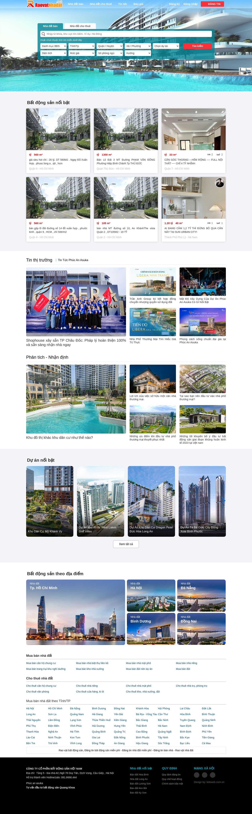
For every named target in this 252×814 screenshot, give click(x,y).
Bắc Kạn (185, 737)
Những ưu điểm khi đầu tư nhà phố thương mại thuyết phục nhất (153, 438)
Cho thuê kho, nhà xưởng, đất (143, 691)
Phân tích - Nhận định (47, 357)
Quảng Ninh (209, 720)
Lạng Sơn (75, 720)
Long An (30, 714)
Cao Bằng (141, 731)
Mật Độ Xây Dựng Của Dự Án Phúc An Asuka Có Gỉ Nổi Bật (203, 300)
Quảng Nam (77, 714)
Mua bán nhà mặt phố (138, 663)
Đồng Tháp (98, 743)
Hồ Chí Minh (55, 708)
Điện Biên (53, 725)
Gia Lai (96, 737)
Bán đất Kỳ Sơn (138, 792)
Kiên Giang (120, 720)
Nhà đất (34, 583)
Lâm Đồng (54, 720)
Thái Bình (141, 725)
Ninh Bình (207, 725)
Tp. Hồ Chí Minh (43, 588)
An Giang (119, 743)
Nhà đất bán (76, 3)
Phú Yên (207, 731)
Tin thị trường (39, 259)
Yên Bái (118, 714)
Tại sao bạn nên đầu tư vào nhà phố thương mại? (203, 397)
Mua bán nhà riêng (186, 663)
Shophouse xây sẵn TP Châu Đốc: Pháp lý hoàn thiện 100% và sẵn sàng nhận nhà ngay (76, 342)
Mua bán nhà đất (39, 656)
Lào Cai (30, 737)
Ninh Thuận (54, 737)
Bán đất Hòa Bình (139, 774)
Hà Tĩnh (74, 731)
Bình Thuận (208, 714)
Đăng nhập (191, 3)
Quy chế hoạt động (172, 779)
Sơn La (52, 714)
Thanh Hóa (32, 731)
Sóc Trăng (164, 743)
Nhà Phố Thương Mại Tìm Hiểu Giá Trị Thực (153, 340)
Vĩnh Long (76, 743)
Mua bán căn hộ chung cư (41, 663)
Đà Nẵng (188, 588)
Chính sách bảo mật (172, 783)
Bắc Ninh (163, 720)
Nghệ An (53, 731)
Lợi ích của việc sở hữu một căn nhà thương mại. (153, 397)
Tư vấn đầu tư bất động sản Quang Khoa (50, 787)
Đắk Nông (119, 737)
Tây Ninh (163, 737)
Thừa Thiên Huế (101, 720)
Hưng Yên (119, 725)
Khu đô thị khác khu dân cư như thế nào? (59, 438)
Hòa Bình (185, 714)
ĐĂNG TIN (214, 4)
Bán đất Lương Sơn (140, 783)
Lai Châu (185, 708)
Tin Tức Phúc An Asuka (73, 260)
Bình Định (185, 731)
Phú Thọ (31, 725)
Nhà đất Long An (139, 779)
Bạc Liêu (185, 743)
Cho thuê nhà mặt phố (138, 685)
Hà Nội (136, 588)
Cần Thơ (163, 714)
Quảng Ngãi (165, 731)
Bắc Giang (142, 720)
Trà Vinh (53, 743)
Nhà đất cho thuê (101, 3)
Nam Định (185, 725)
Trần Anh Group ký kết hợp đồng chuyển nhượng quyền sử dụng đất (153, 300)
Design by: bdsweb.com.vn (209, 782)
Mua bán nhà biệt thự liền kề (92, 663)
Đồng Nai (189, 621)
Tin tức (122, 3)
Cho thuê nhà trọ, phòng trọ (191, 685)
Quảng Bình (99, 731)
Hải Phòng (164, 708)
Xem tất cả (126, 544)
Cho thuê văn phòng (37, 691)
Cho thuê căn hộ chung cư (41, 685)
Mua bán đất (183, 668)
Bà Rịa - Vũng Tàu (146, 714)
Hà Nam (162, 725)
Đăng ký (174, 3)
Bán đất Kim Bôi (138, 788)
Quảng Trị (119, 731)
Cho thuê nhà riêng (87, 685)
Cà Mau (206, 743)
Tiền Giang (208, 737)
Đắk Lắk (206, 708)
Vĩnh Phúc (76, 725)
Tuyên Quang (187, 720)
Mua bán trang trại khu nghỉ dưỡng (46, 668)
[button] (223, 501)
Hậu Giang (142, 743)
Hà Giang (97, 714)
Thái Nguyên (33, 720)
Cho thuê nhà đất (39, 678)
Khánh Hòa (142, 708)
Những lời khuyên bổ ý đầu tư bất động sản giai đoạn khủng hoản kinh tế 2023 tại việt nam (203, 439)
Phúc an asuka (34, 783)
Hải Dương (98, 725)
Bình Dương (141, 621)
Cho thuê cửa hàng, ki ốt (90, 691)
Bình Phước (143, 737)
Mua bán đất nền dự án (139, 668)
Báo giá (138, 3)
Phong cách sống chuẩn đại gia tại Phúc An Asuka (203, 340)
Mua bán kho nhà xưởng (90, 668)
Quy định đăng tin (171, 774)
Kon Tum (75, 737)
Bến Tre (30, 743)
